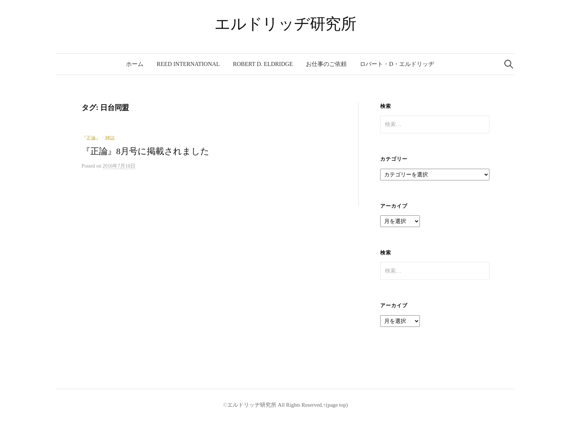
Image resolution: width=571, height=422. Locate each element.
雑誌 (110, 138)
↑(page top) (335, 405)
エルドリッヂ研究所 (285, 23)
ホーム (134, 64)
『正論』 (91, 138)
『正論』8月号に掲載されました (145, 151)
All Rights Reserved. (299, 405)
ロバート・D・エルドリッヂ (397, 64)
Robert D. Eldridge (263, 64)
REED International (188, 64)
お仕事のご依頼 (326, 64)
